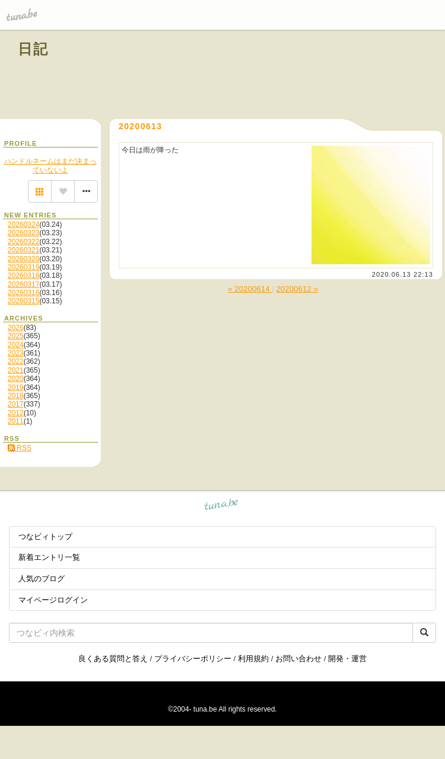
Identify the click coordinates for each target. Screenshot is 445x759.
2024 (16, 345)
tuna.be (222, 506)
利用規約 (253, 658)
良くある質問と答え (113, 658)
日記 (33, 49)
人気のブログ (41, 578)
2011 (16, 421)
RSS (19, 448)
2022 (16, 361)
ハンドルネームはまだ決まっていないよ (50, 165)
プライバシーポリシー (192, 658)
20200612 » (296, 288)
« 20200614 (250, 288)
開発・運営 (347, 658)
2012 (16, 413)
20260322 (23, 242)
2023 (16, 353)
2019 (16, 387)
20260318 (23, 275)
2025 (16, 336)
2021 (16, 370)
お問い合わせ (298, 658)
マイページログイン (53, 599)
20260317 (23, 284)
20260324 (23, 224)
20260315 (23, 301)
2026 (16, 328)
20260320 (23, 259)
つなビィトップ (45, 536)
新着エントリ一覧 (49, 557)
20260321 (23, 250)
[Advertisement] (292, 75)
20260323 (23, 233)
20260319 (23, 267)
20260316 (23, 293)
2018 (16, 396)
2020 (16, 378)
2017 (16, 404)
